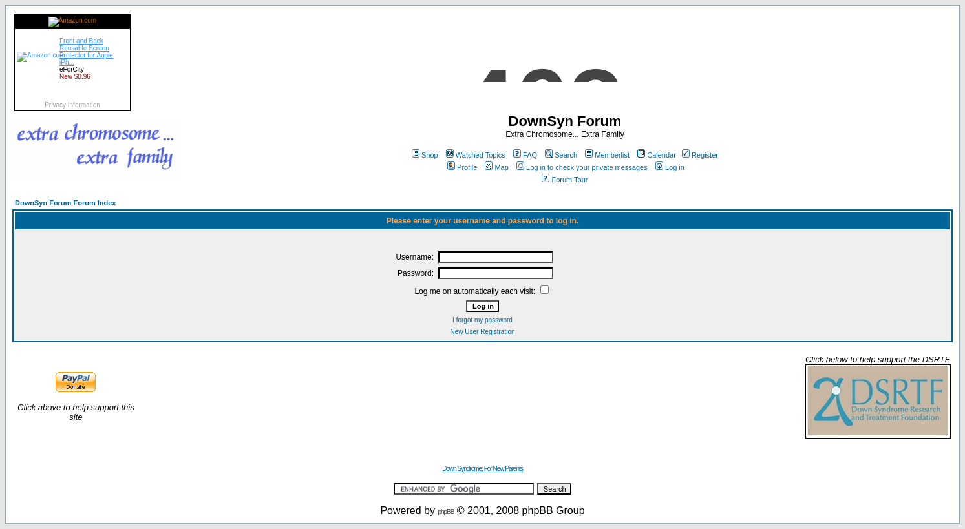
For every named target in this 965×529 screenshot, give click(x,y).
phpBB (446, 511)
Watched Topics (475, 155)
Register (700, 155)
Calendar (656, 155)
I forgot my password (482, 320)
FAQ (525, 155)
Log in (669, 167)
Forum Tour (565, 179)
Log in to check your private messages (582, 167)
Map (496, 167)
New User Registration (482, 331)
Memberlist (607, 155)
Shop (425, 155)
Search (561, 155)
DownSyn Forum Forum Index (65, 203)
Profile (462, 167)
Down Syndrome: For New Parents (482, 468)
